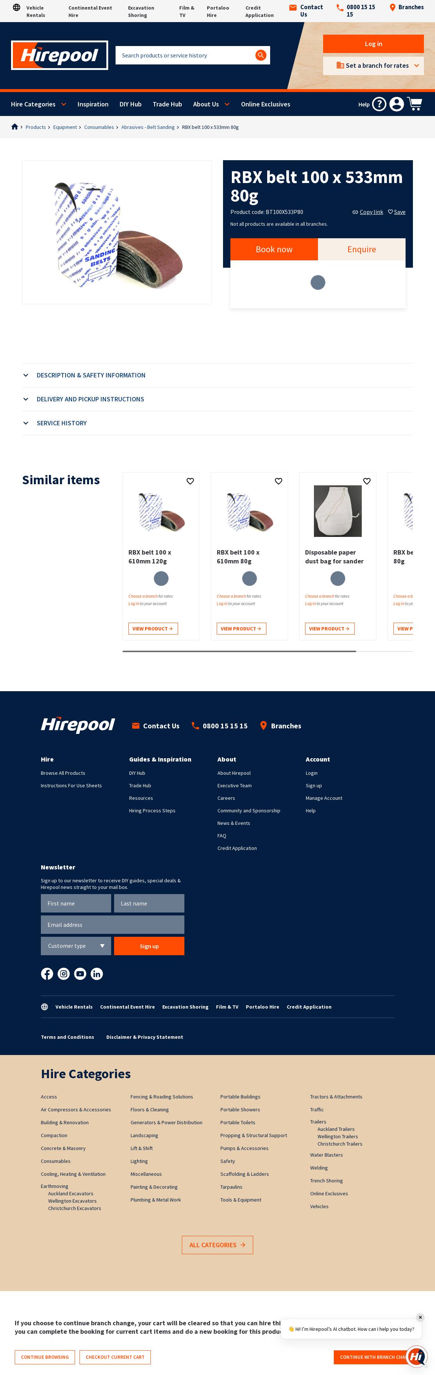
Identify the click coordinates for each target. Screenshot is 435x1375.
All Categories (217, 1245)
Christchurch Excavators (74, 1208)
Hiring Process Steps (152, 810)
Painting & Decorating (154, 1187)
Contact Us (306, 11)
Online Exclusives (265, 104)
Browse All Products (63, 773)
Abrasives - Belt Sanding (148, 127)
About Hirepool (234, 773)
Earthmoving (54, 1186)
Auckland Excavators (70, 1193)
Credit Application (237, 848)
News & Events (234, 823)
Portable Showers (240, 1109)
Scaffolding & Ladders (244, 1174)
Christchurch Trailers (340, 1143)
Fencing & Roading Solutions (162, 1096)
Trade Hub (167, 104)
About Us (206, 104)
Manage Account (324, 798)
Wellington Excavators (72, 1201)
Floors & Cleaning (150, 1109)
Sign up (314, 785)
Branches (406, 7)
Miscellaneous (146, 1174)
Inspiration (93, 104)
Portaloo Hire (262, 1006)
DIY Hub (131, 104)
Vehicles (319, 1206)
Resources (141, 798)
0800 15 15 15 (355, 11)
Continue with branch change (377, 1357)
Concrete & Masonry (63, 1148)
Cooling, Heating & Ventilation (73, 1174)
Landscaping (144, 1135)
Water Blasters (326, 1154)
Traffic (317, 1109)
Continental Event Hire (127, 1006)
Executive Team (235, 785)
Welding (319, 1167)
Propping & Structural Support (253, 1135)
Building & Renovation (65, 1122)
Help (311, 810)
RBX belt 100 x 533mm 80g (210, 127)
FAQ (222, 835)
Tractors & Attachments (336, 1096)
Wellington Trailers (338, 1136)
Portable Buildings (240, 1096)
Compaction (54, 1135)
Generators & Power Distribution (166, 1122)
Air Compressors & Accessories (76, 1109)
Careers (226, 798)
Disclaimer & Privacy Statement (144, 1037)
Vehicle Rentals (74, 1006)
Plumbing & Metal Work (156, 1199)
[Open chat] (417, 1357)
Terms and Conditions (67, 1037)
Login (312, 773)
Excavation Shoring (185, 1006)
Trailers (318, 1121)
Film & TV (227, 1006)
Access (49, 1096)
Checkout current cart (115, 1357)
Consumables (99, 127)
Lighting (139, 1161)
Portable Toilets (237, 1122)
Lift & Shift (142, 1148)
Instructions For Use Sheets (71, 785)
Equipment (65, 127)
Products (36, 127)
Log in (373, 43)
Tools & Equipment (240, 1199)
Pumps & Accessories (244, 1148)
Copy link (368, 211)
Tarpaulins (231, 1187)
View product (152, 629)
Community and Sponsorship (249, 810)
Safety (227, 1161)
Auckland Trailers (336, 1129)
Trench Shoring (326, 1180)
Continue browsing (45, 1357)
